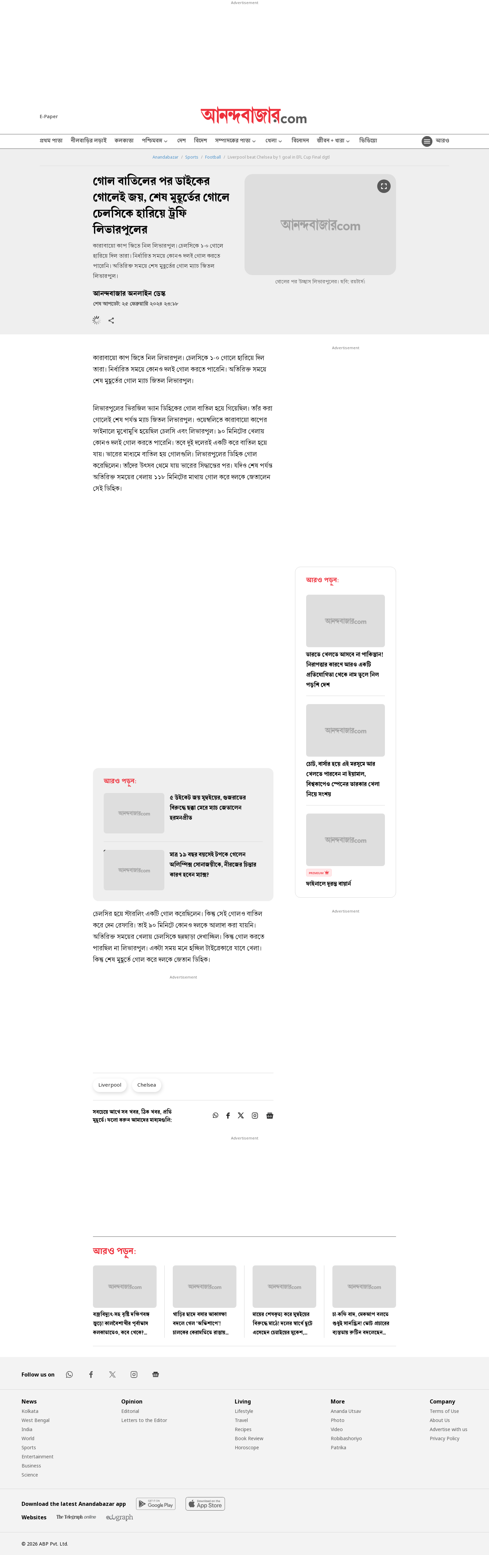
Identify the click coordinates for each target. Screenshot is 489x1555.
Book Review (249, 1438)
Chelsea (146, 1084)
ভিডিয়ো (368, 141)
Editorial (130, 1411)
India (27, 1429)
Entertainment (38, 1456)
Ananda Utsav (346, 1411)
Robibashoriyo (346, 1438)
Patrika (338, 1447)
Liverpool (109, 1084)
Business (31, 1465)
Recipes (243, 1429)
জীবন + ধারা (334, 141)
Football (213, 157)
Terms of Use (444, 1411)
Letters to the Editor (144, 1420)
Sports (191, 157)
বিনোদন (300, 141)
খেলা (274, 141)
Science (30, 1474)
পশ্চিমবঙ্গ (155, 141)
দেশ (181, 141)
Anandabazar (165, 157)
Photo (338, 1420)
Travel (241, 1420)
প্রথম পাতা (51, 141)
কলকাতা (124, 141)
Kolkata (30, 1411)
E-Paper (49, 116)
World (28, 1438)
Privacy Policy (444, 1438)
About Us (440, 1420)
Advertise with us (448, 1429)
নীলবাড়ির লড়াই (88, 141)
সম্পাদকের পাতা (236, 141)
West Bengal (36, 1420)
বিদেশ (200, 141)
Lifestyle (244, 1411)
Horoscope (247, 1447)
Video (337, 1429)
